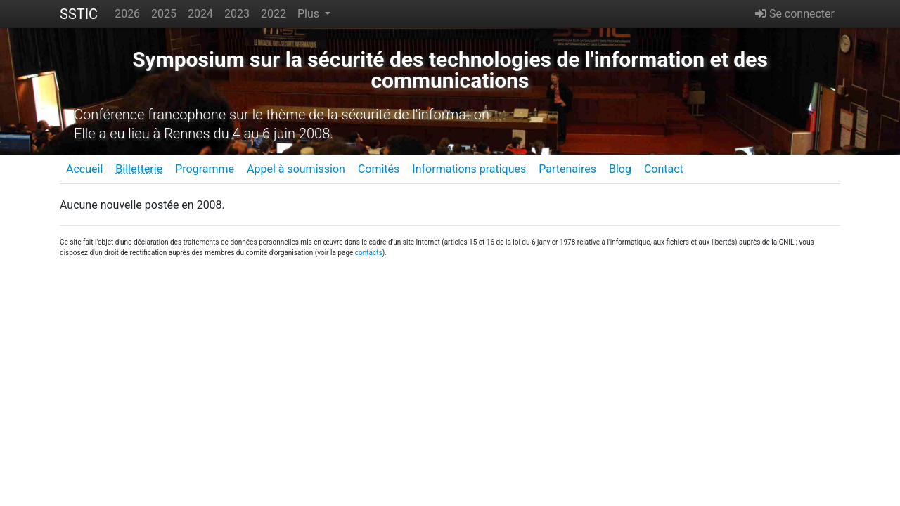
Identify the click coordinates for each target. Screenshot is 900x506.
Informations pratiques (469, 169)
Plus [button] (309, 13)
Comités (378, 169)
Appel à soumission (296, 169)
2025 (163, 13)
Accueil (84, 169)
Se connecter (795, 13)
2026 (127, 13)
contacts (368, 253)
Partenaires (567, 169)
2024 (200, 13)
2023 (237, 13)
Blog (620, 169)
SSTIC (79, 14)
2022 (273, 13)
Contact (663, 169)
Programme (204, 169)
